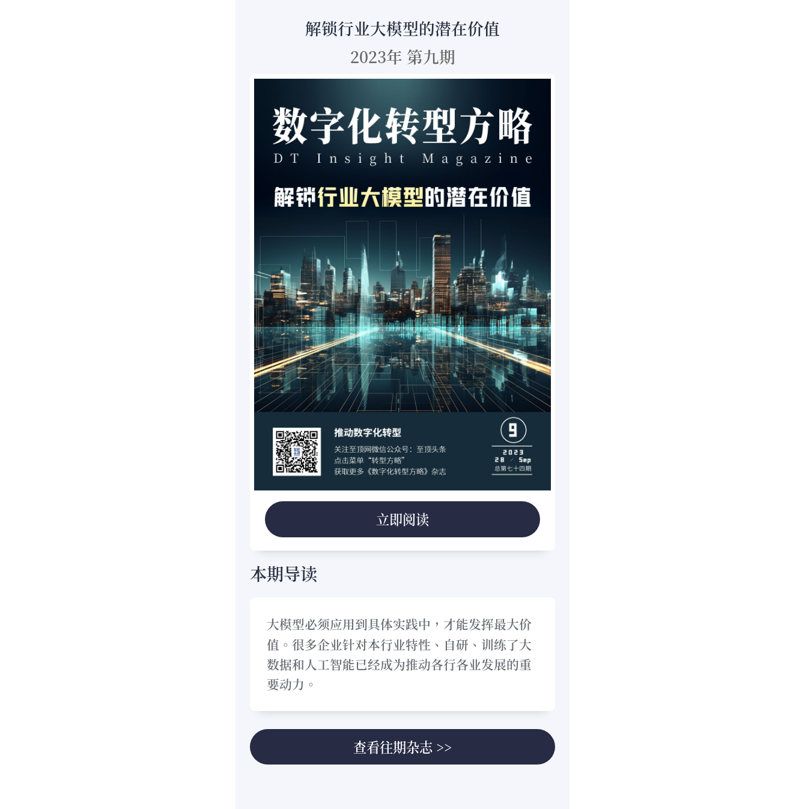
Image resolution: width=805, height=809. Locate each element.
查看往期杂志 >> (402, 746)
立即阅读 (402, 518)
